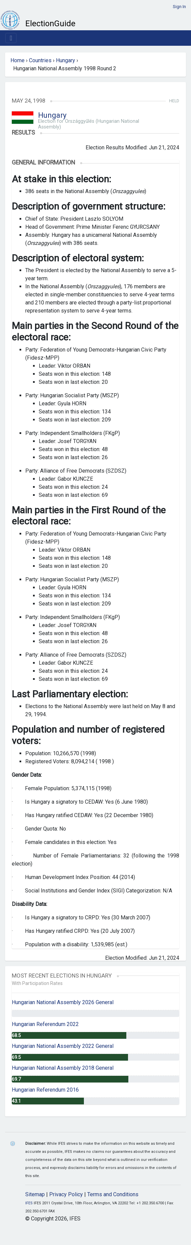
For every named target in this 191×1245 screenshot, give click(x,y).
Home (17, 60)
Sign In (179, 6)
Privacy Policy (66, 1194)
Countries (40, 60)
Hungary (65, 60)
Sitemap (35, 1194)
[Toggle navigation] (11, 38)
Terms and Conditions (112, 1194)
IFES (29, 1203)
